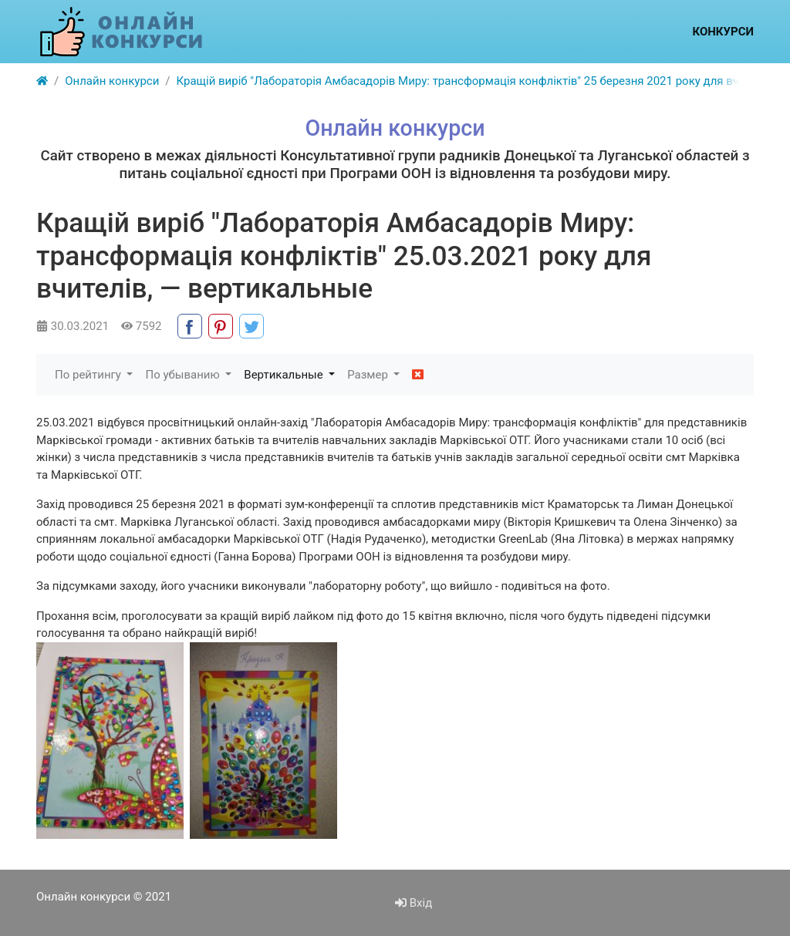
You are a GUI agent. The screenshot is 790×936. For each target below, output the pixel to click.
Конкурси (723, 32)
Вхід (413, 903)
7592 (141, 326)
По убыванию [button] (183, 375)
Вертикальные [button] (285, 375)
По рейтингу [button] (89, 375)
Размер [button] (368, 375)
